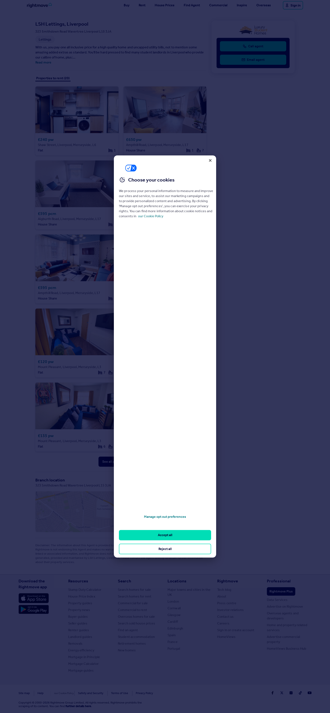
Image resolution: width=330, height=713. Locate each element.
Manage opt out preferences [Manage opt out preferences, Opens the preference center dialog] (165, 517)
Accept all (165, 535)
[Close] (210, 160)
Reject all (165, 549)
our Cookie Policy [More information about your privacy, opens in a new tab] (150, 216)
